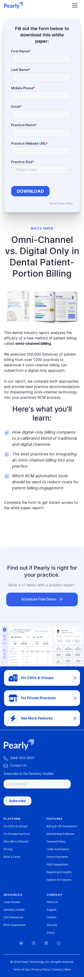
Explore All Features (59, 879)
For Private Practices (17, 834)
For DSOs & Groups (16, 826)
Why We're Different (16, 841)
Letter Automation (58, 849)
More (68, 969)
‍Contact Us (15, 765)
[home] (13, 5)
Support (51, 909)
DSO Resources (13, 917)
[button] (74, 5)
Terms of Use (21, 969)
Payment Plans (56, 841)
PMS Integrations (57, 864)
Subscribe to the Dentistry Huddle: (29, 773)
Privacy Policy (65, 203)
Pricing (8, 849)
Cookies (57, 969)
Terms (52, 203)
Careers (51, 917)
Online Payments (57, 857)
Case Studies (12, 902)
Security (52, 925)
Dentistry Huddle (14, 909)
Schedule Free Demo (42, 599)
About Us (52, 902)
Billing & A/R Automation (62, 826)
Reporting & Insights (59, 872)
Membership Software (60, 834)
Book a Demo (12, 857)
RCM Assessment (15, 925)
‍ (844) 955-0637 (19, 758)
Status (51, 932)
